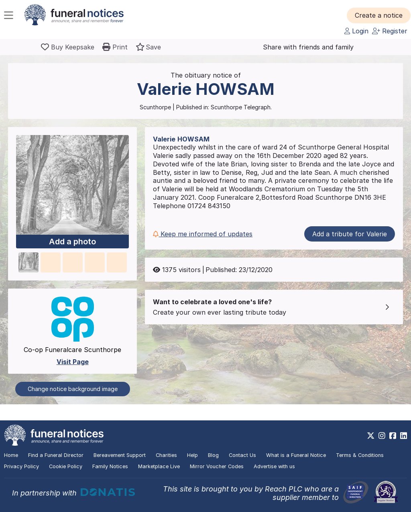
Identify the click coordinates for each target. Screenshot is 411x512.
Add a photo (72, 241)
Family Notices (110, 466)
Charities (166, 455)
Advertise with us (274, 466)
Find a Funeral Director (55, 455)
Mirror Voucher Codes (217, 466)
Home (11, 455)
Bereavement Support (120, 455)
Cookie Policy (65, 466)
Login (356, 31)
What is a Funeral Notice (296, 455)
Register (389, 31)
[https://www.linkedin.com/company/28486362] (403, 435)
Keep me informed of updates (202, 234)
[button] (379, 15)
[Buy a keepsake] (67, 47)
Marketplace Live (159, 466)
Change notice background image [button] (73, 388)
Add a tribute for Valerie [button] (349, 234)
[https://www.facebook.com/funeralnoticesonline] (392, 435)
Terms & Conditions (360, 455)
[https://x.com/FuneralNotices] (370, 435)
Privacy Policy (21, 466)
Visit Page (73, 362)
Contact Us (242, 455)
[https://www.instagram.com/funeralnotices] (381, 435)
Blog (213, 455)
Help (192, 455)
